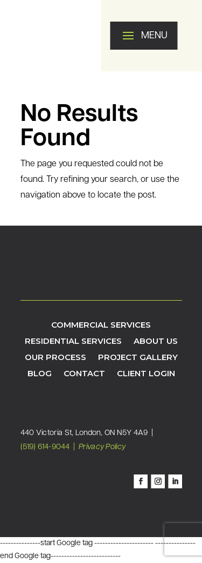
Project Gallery (138, 358)
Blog (39, 374)
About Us (156, 341)
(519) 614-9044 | (49, 447)
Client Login (146, 374)
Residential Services (73, 341)
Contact (84, 374)
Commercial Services (101, 325)
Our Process (55, 358)
